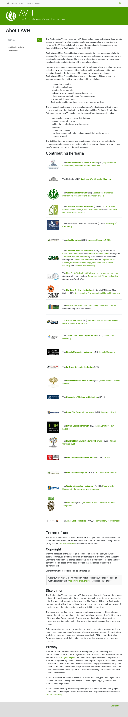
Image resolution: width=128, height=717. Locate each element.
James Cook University (85, 266)
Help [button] (29, 3)
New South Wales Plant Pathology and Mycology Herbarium (92, 273)
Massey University (109, 412)
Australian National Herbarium (75, 256)
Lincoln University (107, 352)
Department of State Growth (74, 323)
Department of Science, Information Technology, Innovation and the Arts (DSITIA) (88, 263)
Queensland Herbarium (84, 260)
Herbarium (71, 502)
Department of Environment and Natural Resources (97, 293)
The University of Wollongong (107, 521)
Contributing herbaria (16, 47)
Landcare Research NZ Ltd (99, 240)
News (37, 3)
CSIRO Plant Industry (91, 209)
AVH (26, 13)
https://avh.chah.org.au (79, 581)
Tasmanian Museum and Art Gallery (103, 320)
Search (14, 3)
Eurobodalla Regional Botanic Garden (100, 305)
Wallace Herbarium (74, 305)
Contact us (115, 706)
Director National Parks (98, 253)
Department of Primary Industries (103, 276)
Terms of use (13, 51)
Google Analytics (68, 657)
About (22, 3)
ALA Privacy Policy (54, 694)
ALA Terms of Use (67, 543)
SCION (107, 457)
